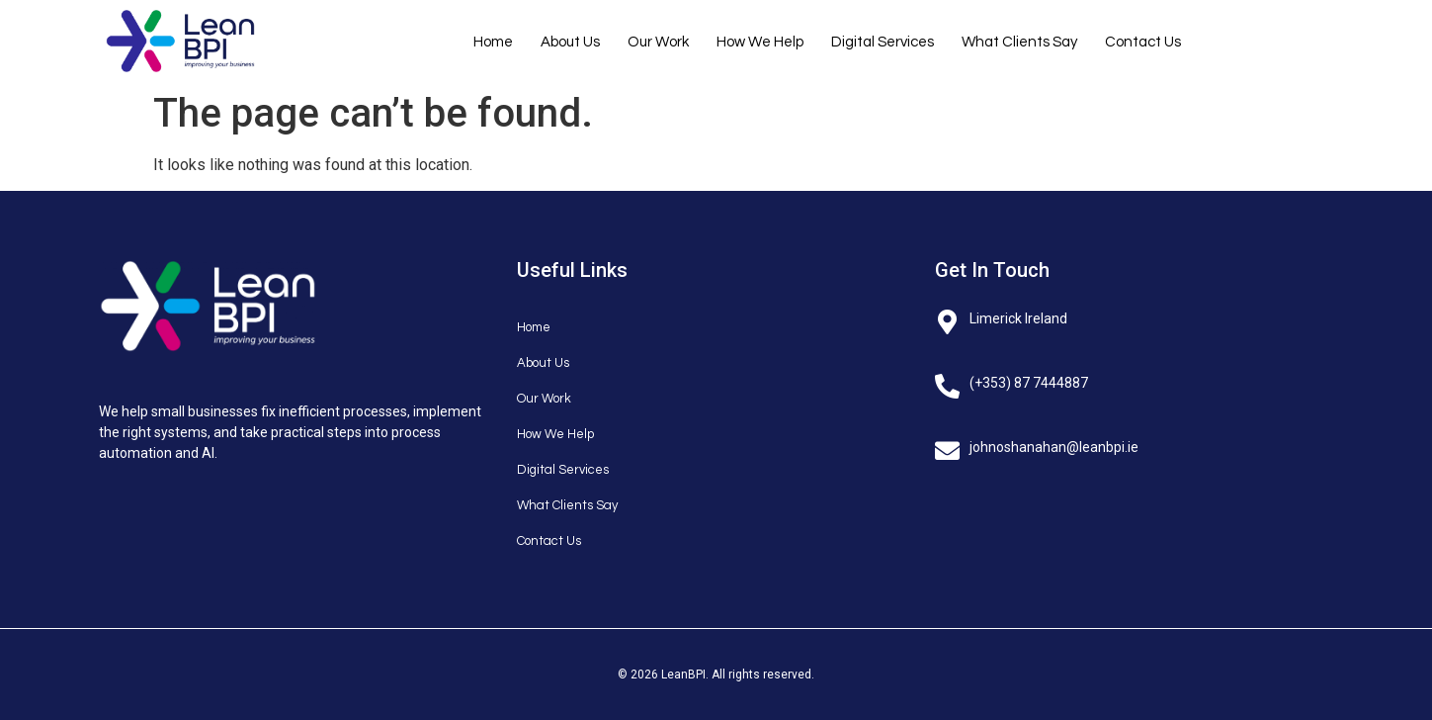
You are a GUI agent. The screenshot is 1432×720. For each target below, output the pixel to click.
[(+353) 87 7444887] (947, 381)
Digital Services (882, 42)
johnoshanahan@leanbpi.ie (1053, 447)
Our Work (658, 42)
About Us (570, 42)
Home (493, 42)
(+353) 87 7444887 (1028, 383)
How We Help (759, 42)
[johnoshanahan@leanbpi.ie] (947, 445)
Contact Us (1143, 42)
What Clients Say (1019, 42)
